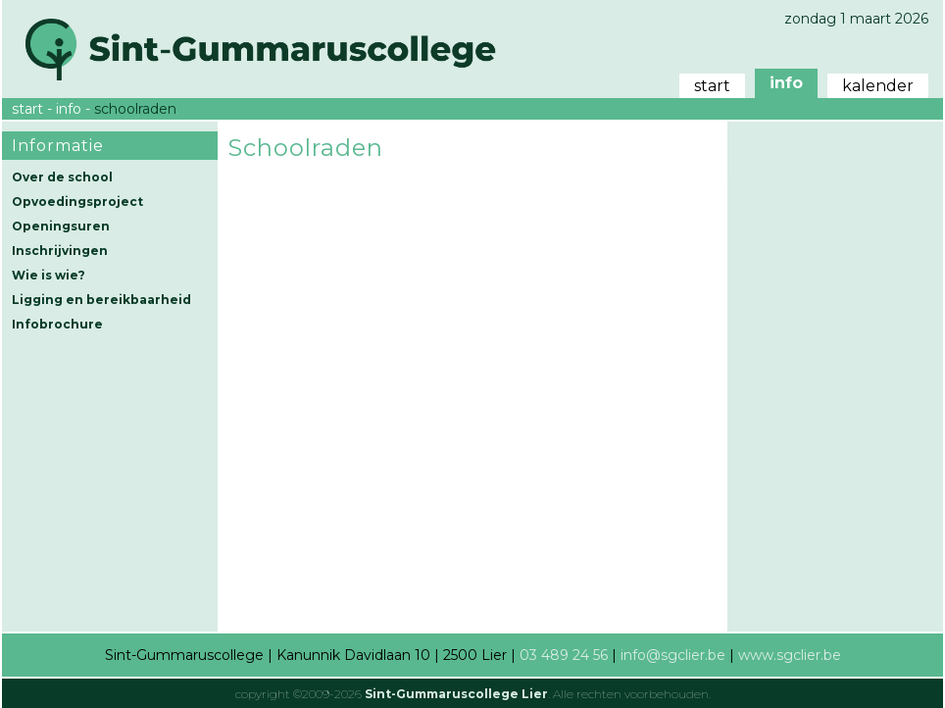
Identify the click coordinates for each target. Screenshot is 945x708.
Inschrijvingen (60, 250)
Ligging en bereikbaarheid (101, 299)
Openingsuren (61, 226)
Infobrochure (57, 324)
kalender (878, 85)
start (712, 85)
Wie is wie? (48, 275)
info (786, 83)
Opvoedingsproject (77, 201)
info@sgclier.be (673, 655)
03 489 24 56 (564, 655)
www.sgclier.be (789, 655)
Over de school (62, 177)
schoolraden (135, 109)
